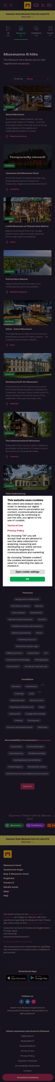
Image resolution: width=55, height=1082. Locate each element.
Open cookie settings (27, 572)
